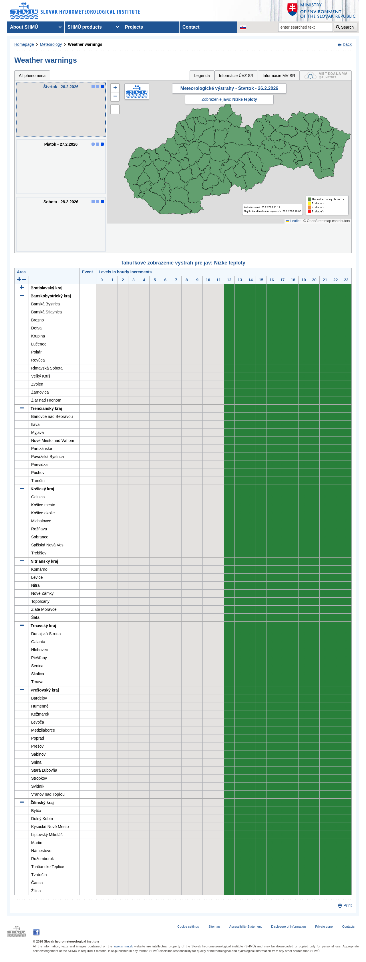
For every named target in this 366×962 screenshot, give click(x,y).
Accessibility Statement (245, 926)
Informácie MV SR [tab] (278, 75)
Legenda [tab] (202, 75)
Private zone (324, 926)
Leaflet (293, 221)
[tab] (326, 75)
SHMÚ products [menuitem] (84, 27)
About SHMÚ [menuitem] (24, 27)
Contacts (348, 926)
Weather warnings (85, 44)
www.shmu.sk (123, 946)
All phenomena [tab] (32, 75)
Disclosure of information (288, 926)
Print (347, 905)
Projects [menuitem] (134, 27)
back (347, 44)
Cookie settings (188, 926)
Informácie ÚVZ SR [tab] (236, 75)
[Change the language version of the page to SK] (243, 27)
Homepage (24, 44)
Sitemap (214, 926)
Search (347, 27)
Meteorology (51, 44)
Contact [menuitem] (191, 27)
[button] (115, 88)
